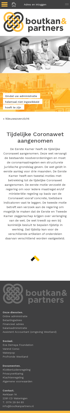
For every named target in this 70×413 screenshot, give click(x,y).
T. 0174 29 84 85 (13, 402)
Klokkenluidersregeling (16, 369)
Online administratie (15, 316)
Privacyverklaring (13, 373)
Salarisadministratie (15, 327)
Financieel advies (13, 324)
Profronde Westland (15, 356)
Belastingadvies (12, 320)
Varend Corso (11, 348)
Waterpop (9, 352)
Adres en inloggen (35, 4)
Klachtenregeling (13, 377)
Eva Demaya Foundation (18, 344)
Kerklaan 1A (10, 394)
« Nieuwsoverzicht (16, 118)
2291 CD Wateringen (15, 398)
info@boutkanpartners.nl (18, 406)
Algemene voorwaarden (17, 381)
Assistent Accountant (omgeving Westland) (30, 331)
